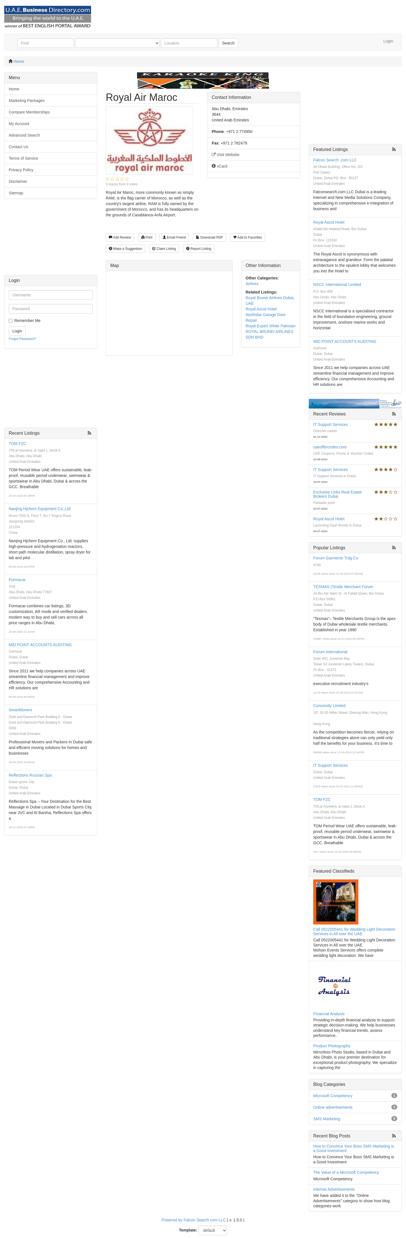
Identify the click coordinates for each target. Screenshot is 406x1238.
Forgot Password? (22, 339)
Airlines (252, 283)
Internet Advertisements (334, 1189)
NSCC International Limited (337, 284)
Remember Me (27, 320)
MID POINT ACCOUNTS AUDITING (40, 645)
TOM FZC (17, 443)
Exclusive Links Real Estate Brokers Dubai (337, 494)
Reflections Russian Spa (30, 775)
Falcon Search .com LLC (335, 160)
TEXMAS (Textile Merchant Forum (343, 586)
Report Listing (198, 249)
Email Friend (174, 237)
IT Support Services (330, 424)
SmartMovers (20, 710)
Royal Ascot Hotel (261, 309)
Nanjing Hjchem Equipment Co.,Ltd (39, 508)
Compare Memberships (29, 112)
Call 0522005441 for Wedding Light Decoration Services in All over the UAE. (354, 931)
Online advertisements (332, 1107)
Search (228, 43)
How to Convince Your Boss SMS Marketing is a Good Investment (353, 1148)
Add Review (120, 237)
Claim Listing (164, 249)
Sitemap (16, 193)
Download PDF (209, 237)
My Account (19, 123)
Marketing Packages (27, 100)
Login (388, 41)
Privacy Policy (21, 170)
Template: (188, 1230)
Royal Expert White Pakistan (270, 326)
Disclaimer (18, 181)
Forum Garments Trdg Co (335, 558)
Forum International (330, 652)
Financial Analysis (329, 1014)
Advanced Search (24, 135)
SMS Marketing (326, 1119)
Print (147, 237)
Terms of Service (23, 158)
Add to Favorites (247, 237)
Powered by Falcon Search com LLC (194, 1220)
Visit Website (225, 154)
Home (19, 61)
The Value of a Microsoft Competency (346, 1172)
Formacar (17, 579)
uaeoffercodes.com (330, 447)
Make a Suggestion (125, 249)
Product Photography (331, 1046)
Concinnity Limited (329, 705)
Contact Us (18, 147)
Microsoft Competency (332, 1095)
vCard (219, 166)
